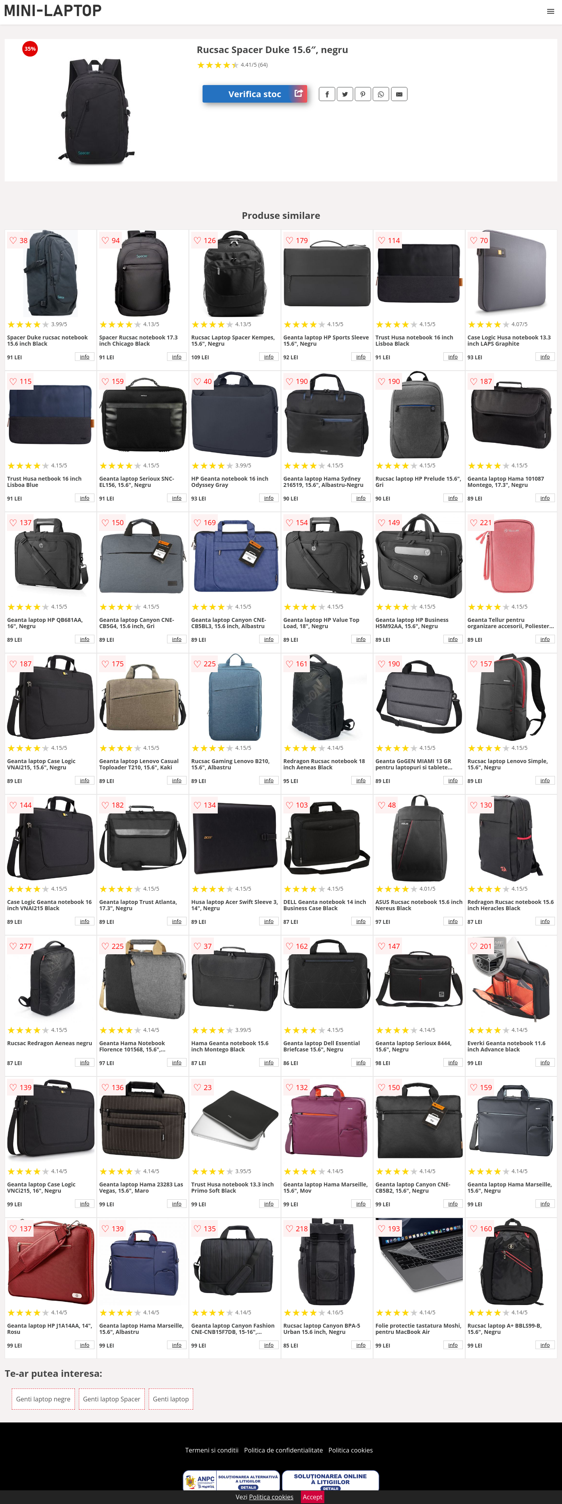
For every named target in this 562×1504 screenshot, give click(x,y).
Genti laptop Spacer (111, 1399)
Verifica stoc (268, 94)
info (84, 356)
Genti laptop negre (43, 1399)
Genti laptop (171, 1399)
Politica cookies (351, 1450)
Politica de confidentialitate (283, 1450)
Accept (312, 1497)
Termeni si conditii (212, 1450)
